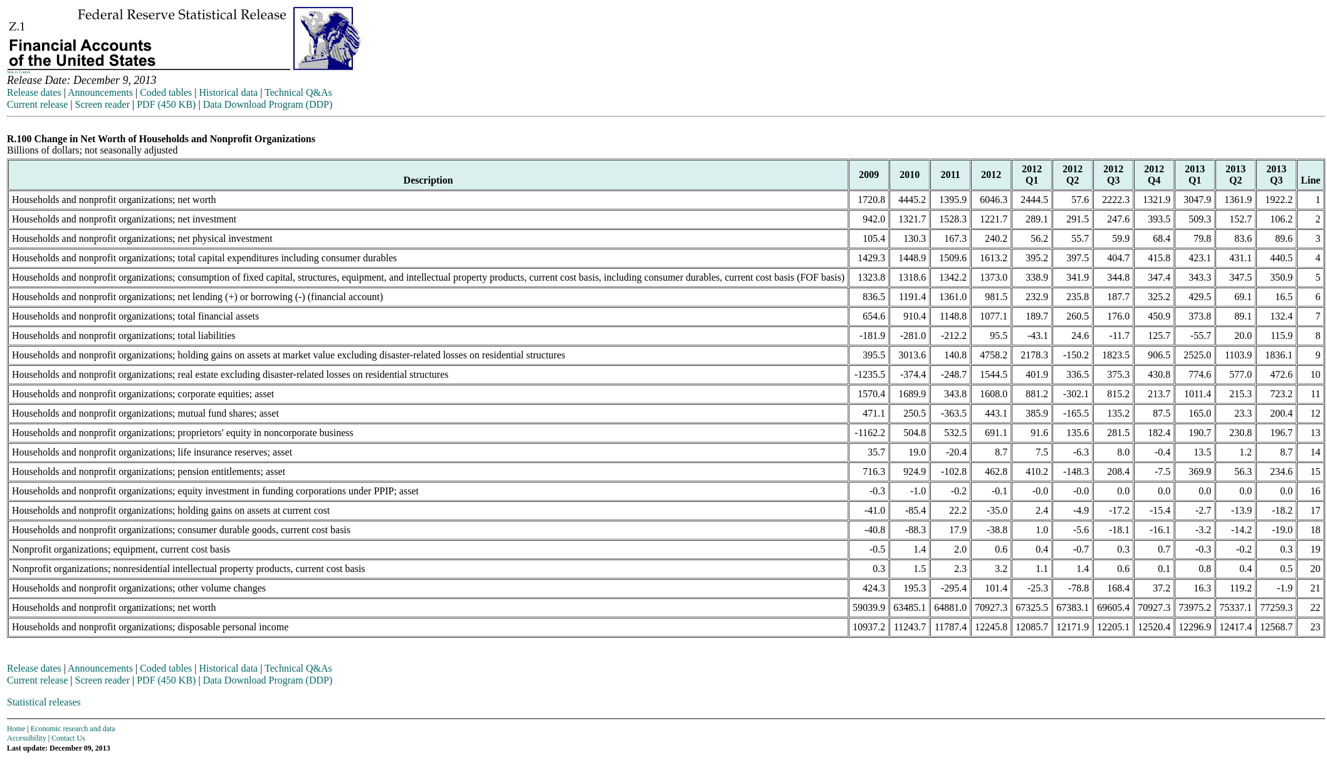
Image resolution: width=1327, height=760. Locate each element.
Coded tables (166, 92)
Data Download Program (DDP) (268, 104)
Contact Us (68, 738)
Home (16, 728)
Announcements (100, 92)
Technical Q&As (298, 92)
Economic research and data (73, 728)
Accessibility (26, 738)
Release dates (34, 92)
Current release (37, 104)
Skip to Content (19, 72)
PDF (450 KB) (166, 104)
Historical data (228, 92)
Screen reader (102, 104)
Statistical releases (44, 702)
